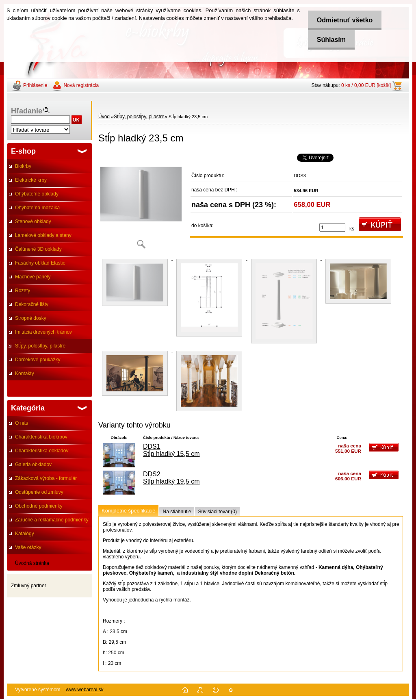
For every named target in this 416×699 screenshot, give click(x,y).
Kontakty (24, 373)
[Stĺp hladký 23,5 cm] (141, 203)
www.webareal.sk (85, 689)
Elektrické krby (31, 180)
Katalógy (24, 533)
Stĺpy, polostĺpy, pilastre (40, 346)
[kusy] (332, 227)
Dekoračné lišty (31, 304)
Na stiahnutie (176, 511)
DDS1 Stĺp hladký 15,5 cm (171, 450)
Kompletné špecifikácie (128, 511)
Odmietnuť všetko (342, 20)
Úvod (104, 116)
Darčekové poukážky (37, 360)
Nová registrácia (81, 85)
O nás (21, 423)
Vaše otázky (28, 547)
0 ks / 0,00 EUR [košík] (366, 85)
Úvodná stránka (32, 563)
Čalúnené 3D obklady (38, 249)
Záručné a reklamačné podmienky (52, 520)
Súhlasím (328, 39)
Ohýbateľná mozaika (37, 208)
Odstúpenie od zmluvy (39, 492)
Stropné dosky (30, 318)
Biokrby (23, 166)
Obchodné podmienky (39, 506)
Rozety (22, 290)
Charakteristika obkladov (41, 451)
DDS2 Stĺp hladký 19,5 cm (171, 478)
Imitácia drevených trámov (43, 332)
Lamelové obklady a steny (43, 235)
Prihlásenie (35, 85)
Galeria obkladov (33, 464)
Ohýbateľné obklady (36, 194)
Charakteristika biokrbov (41, 437)
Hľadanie (26, 111)
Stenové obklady (33, 221)
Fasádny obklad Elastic (40, 263)
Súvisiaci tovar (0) (217, 511)
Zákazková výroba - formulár (46, 478)
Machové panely (32, 277)
